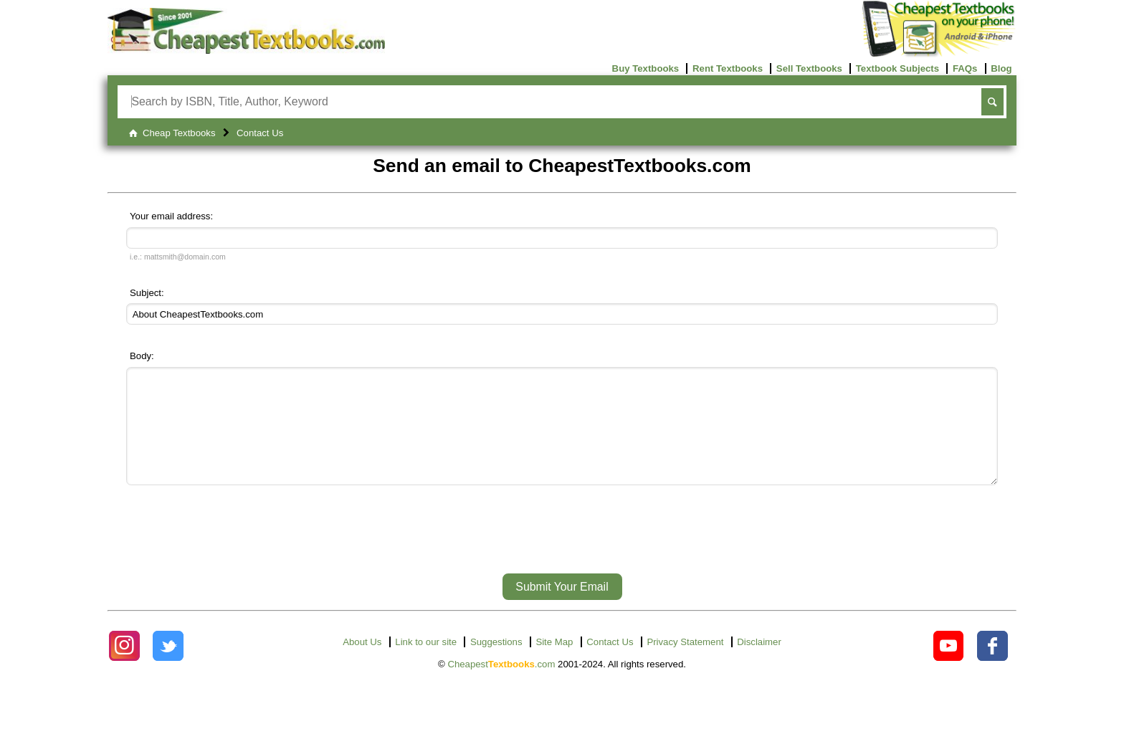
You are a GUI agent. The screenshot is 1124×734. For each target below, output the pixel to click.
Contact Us (609, 663)
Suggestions (496, 663)
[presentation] (562, 558)
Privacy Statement (685, 663)
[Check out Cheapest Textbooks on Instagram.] (124, 667)
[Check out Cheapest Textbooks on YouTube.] (948, 667)
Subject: (147, 292)
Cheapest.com (501, 685)
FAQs (965, 68)
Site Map (554, 663)
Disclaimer (759, 663)
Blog (1001, 68)
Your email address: (171, 216)
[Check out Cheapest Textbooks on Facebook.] (992, 667)
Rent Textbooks (727, 68)
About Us (362, 663)
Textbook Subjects (897, 68)
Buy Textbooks (646, 68)
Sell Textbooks (809, 68)
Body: (142, 356)
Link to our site (426, 663)
